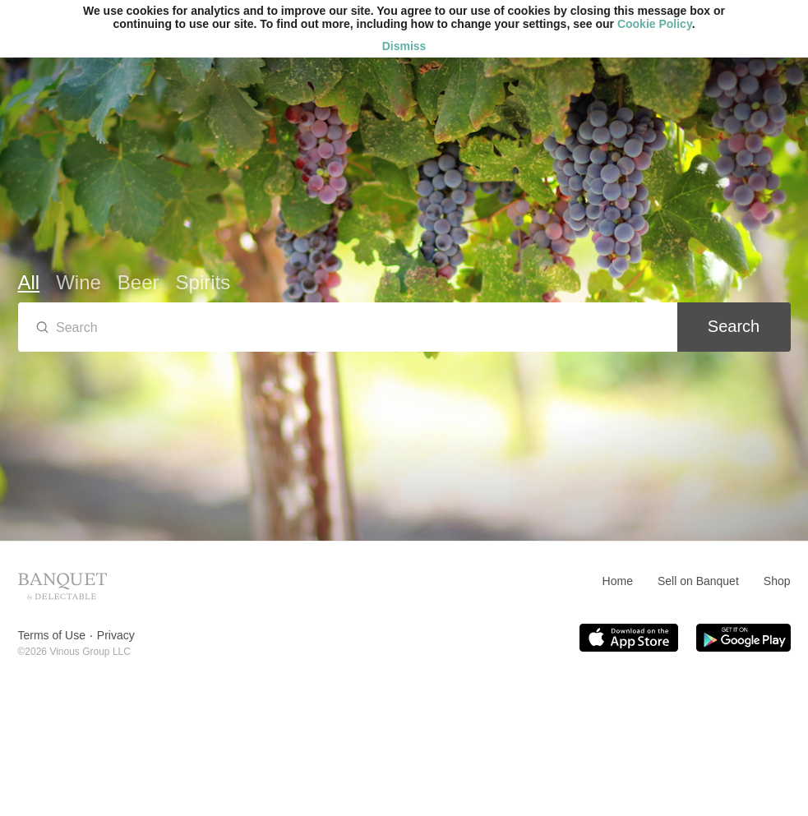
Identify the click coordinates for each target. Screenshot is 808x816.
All (29, 282)
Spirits (203, 282)
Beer (138, 282)
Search (734, 326)
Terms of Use (51, 635)
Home (618, 581)
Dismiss (404, 46)
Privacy (116, 635)
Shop (777, 581)
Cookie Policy (654, 23)
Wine (78, 282)
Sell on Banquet (698, 581)
